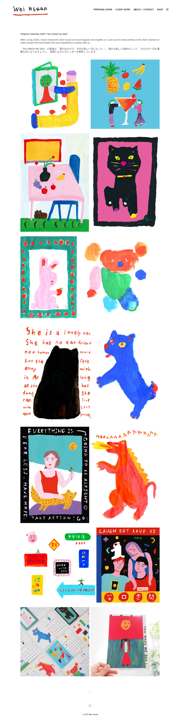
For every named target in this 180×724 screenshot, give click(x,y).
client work (122, 9)
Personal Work (103, 9)
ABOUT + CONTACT (143, 9)
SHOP (160, 9)
